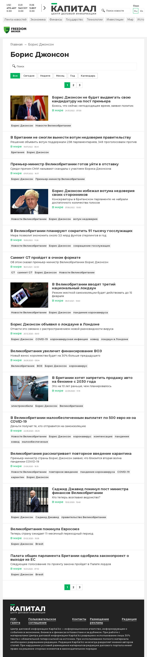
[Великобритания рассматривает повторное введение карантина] (73, 454)
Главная (16, 44)
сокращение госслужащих (91, 245)
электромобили (22, 405)
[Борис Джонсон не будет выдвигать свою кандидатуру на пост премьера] (29, 120)
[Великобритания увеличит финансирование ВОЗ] (73, 351)
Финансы (56, 19)
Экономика (38, 19)
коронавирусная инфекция (69, 339)
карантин (17, 477)
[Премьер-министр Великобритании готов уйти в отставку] (73, 164)
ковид (94, 339)
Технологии (95, 19)
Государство (74, 19)
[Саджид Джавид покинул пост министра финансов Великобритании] (29, 511)
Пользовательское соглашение (42, 620)
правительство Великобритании (83, 517)
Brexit (39, 543)
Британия (17, 152)
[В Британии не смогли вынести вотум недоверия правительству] (73, 137)
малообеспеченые (35, 441)
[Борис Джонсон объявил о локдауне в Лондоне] (73, 324)
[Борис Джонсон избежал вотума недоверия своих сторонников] (29, 213)
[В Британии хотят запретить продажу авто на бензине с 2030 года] (29, 400)
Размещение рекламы (99, 620)
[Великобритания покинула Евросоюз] (73, 529)
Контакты (79, 619)
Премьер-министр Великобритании (60, 178)
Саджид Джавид (47, 517)
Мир (130, 19)
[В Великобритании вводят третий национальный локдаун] (29, 306)
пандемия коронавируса (90, 312)
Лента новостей (15, 19)
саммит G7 (24, 272)
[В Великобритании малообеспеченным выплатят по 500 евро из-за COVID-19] (73, 419)
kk (141, 10)
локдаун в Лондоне (114, 339)
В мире (57, 110)
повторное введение (63, 471)
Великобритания (22, 365)
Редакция (129, 619)
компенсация (103, 436)
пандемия (122, 436)
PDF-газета (15, 620)
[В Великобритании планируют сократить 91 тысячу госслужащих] (73, 231)
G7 (13, 272)
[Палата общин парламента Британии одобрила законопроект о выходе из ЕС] (73, 557)
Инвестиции (115, 19)
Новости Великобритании (53, 125)
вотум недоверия (85, 218)
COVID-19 (42, 339)
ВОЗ (39, 365)
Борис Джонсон (22, 125)
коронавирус (78, 365)
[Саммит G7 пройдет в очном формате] (73, 258)
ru (135, 10)
